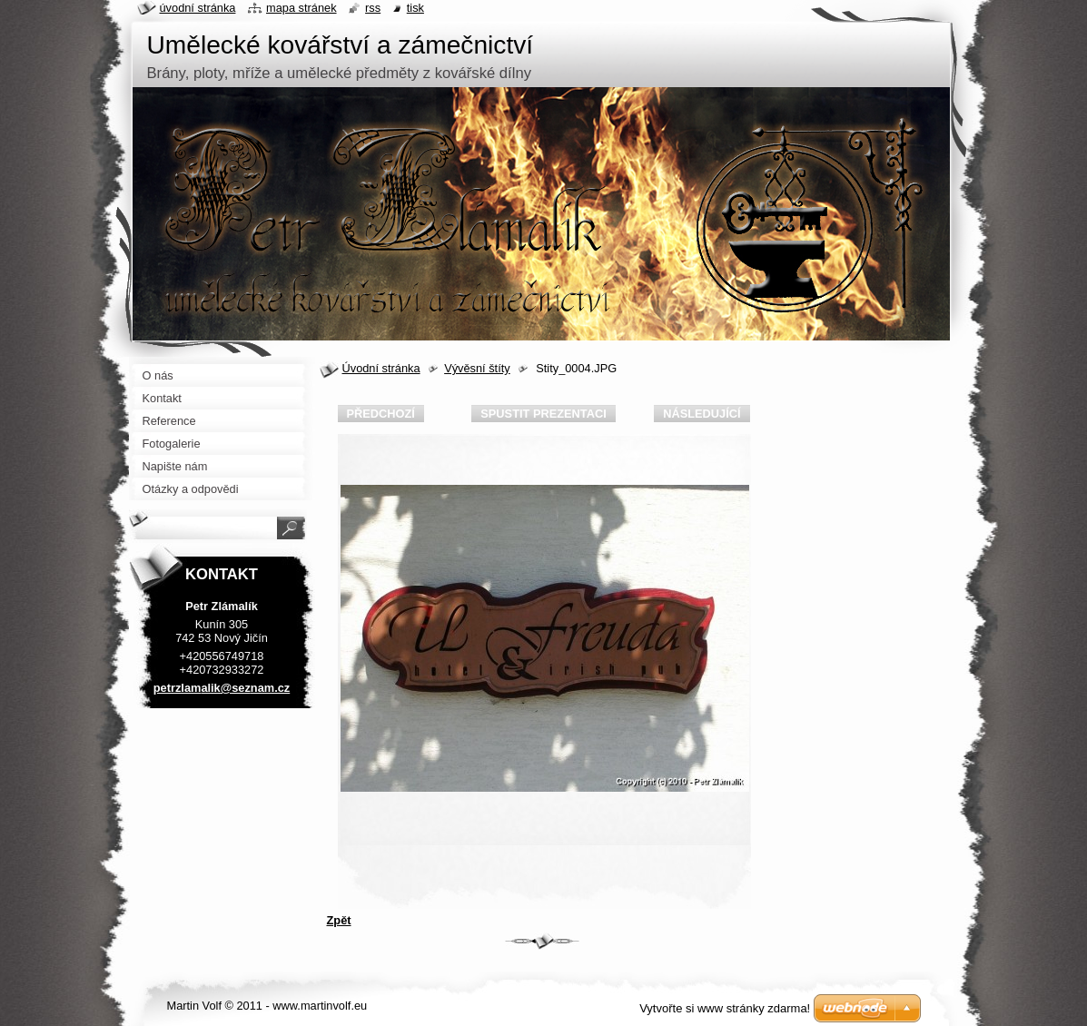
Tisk (415, 8)
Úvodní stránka (381, 368)
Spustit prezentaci (543, 413)
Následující (701, 413)
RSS (372, 8)
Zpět (339, 920)
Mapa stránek (301, 8)
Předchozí (381, 413)
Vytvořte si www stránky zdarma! (724, 1008)
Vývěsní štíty (477, 368)
